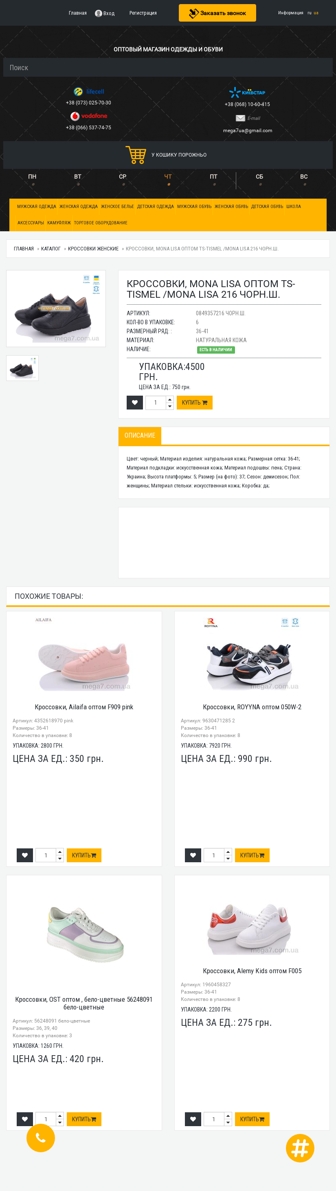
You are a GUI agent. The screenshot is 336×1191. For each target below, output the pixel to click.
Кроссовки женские (93, 249)
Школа (293, 206)
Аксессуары (31, 223)
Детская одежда (155, 206)
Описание (140, 435)
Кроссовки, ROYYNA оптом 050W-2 (252, 707)
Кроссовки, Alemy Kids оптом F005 (252, 971)
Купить (194, 402)
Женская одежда (78, 206)
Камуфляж (59, 223)
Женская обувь (231, 206)
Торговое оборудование (100, 223)
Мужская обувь (194, 206)
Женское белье (117, 206)
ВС (303, 176)
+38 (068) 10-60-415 (248, 104)
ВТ (77, 176)
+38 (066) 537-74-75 (89, 128)
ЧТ (167, 176)
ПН (32, 176)
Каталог (51, 249)
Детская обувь (267, 206)
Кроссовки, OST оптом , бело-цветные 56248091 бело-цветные (84, 1003)
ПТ (213, 176)
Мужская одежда (36, 206)
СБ (259, 176)
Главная (24, 249)
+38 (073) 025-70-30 (89, 103)
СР (122, 176)
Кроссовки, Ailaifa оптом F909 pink (84, 707)
